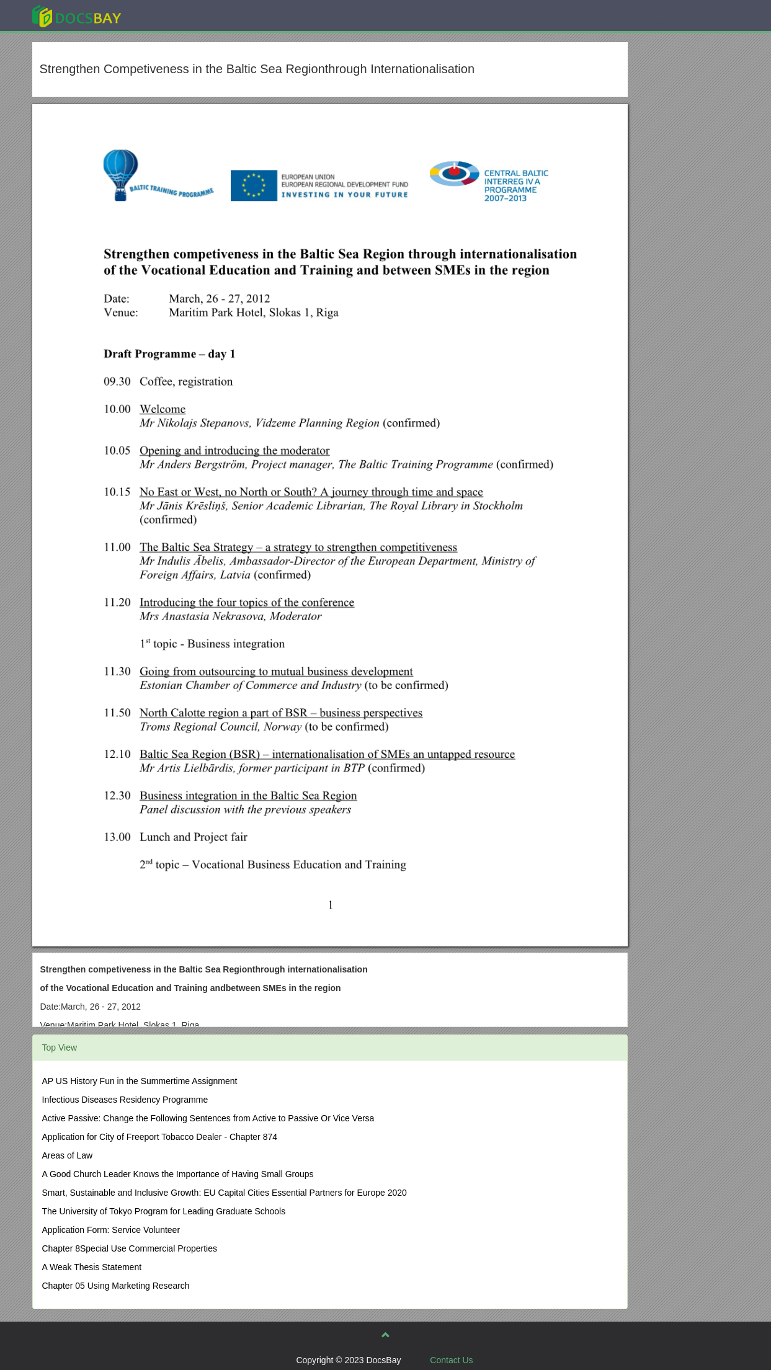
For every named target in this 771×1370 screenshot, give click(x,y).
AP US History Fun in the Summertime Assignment (140, 1081)
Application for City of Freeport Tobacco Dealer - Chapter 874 (160, 1137)
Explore (169, 15)
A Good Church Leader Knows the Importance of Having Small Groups (178, 1174)
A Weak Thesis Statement (92, 1267)
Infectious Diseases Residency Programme (125, 1100)
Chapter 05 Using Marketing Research (116, 1286)
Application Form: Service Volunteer (111, 1230)
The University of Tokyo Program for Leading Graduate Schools (164, 1211)
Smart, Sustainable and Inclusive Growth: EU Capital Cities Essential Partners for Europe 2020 (224, 1193)
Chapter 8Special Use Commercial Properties (129, 1248)
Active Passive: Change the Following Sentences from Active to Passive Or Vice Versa (208, 1118)
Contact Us (451, 1360)
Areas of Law (67, 1155)
